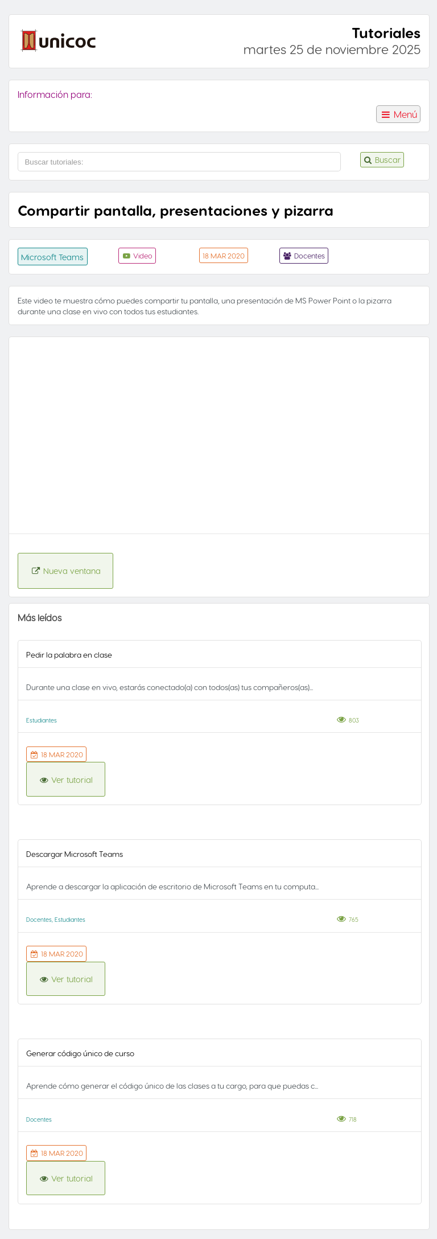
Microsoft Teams (52, 257)
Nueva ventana (65, 570)
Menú (398, 114)
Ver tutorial (66, 779)
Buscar (382, 159)
